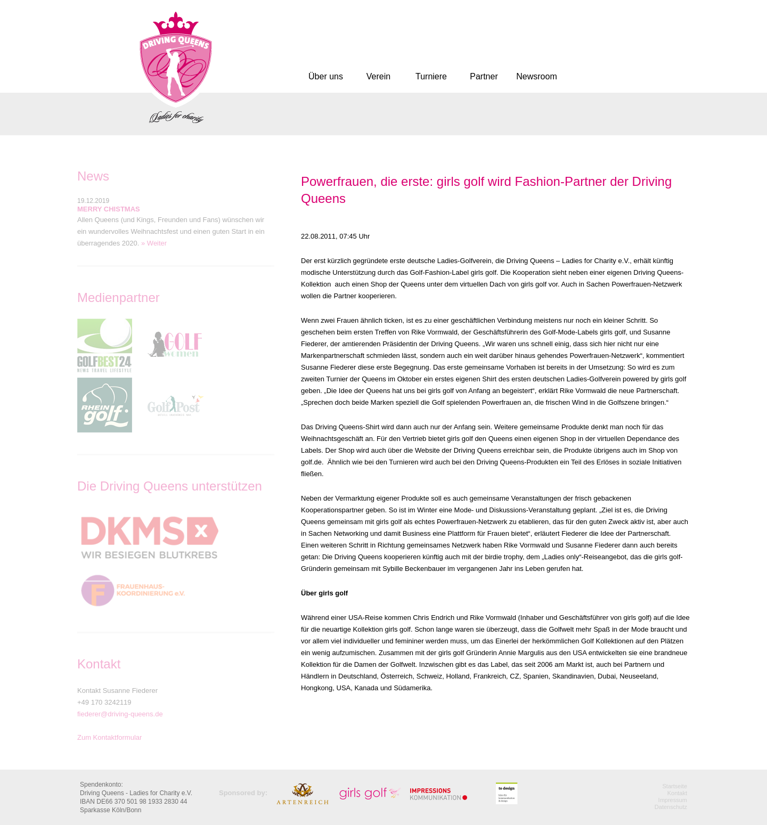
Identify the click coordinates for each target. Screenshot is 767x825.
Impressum (672, 800)
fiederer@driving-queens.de (120, 714)
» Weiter (154, 243)
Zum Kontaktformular (109, 737)
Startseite (675, 786)
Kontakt (677, 793)
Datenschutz (671, 807)
